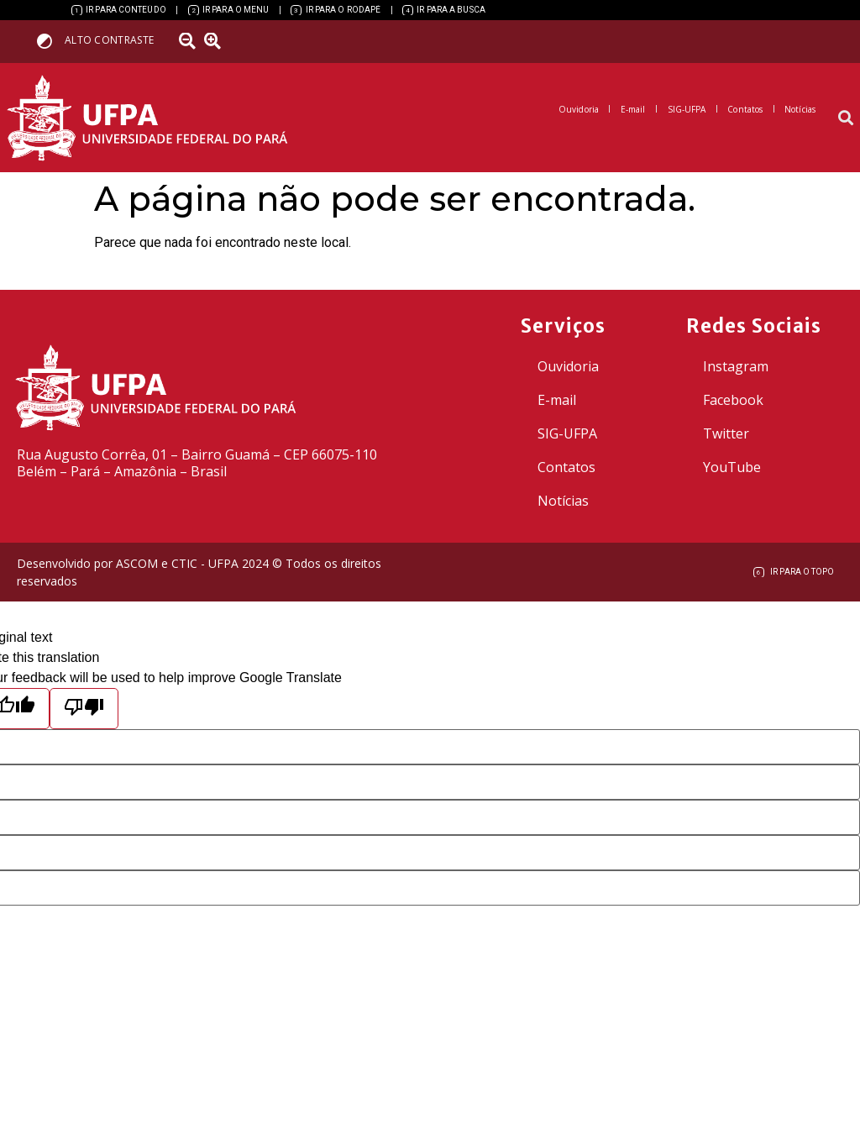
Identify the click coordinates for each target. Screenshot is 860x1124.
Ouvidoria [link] (568, 366)
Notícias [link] (563, 500)
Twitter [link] (726, 433)
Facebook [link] (733, 400)
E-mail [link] (557, 400)
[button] (846, 118)
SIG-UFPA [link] (567, 433)
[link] (118, 10)
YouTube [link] (732, 467)
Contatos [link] (566, 467)
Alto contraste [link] (109, 40)
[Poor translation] (84, 708)
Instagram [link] (735, 366)
